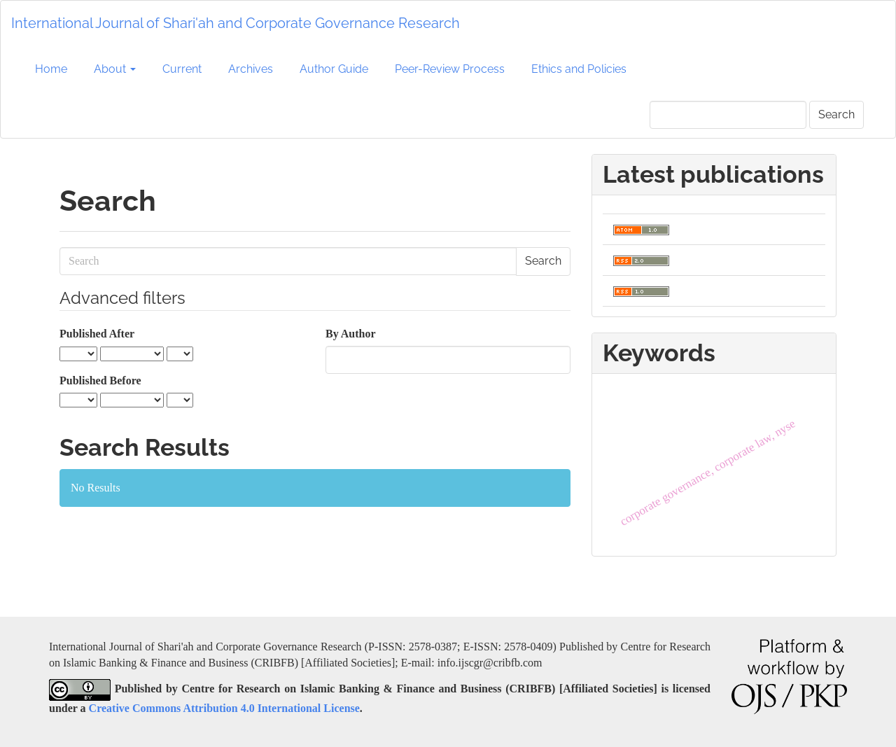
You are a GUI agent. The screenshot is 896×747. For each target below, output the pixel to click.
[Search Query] (728, 115)
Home (51, 69)
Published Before (100, 380)
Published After (96, 334)
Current (182, 69)
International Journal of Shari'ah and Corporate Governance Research (235, 23)
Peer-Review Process (450, 69)
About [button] (115, 69)
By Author (351, 334)
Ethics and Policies (578, 69)
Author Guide (334, 69)
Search (836, 114)
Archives (250, 69)
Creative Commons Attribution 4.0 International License (224, 708)
